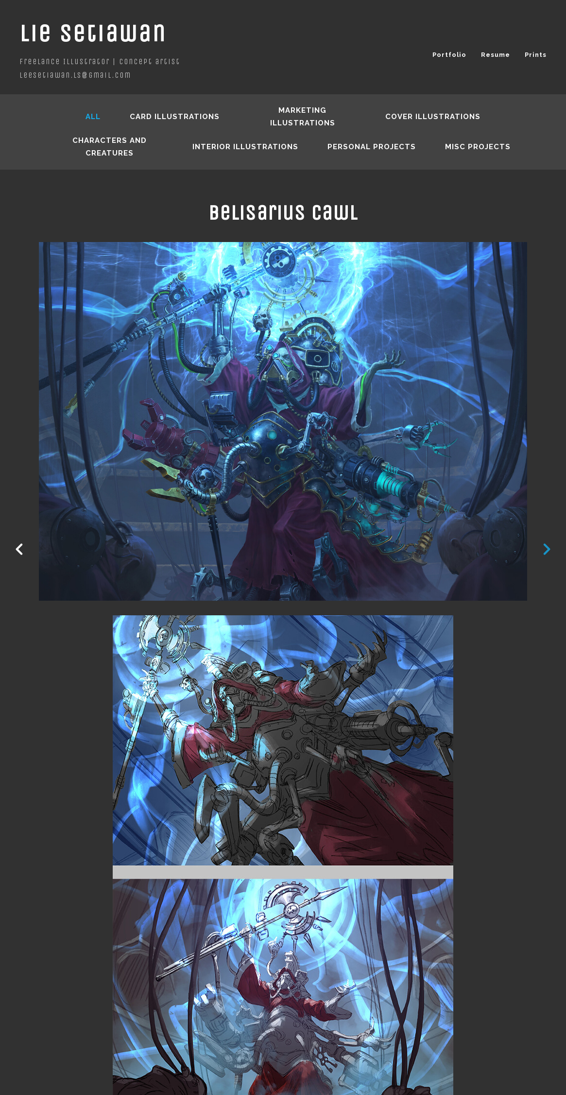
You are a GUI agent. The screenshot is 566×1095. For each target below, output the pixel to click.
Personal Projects (371, 146)
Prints (536, 54)
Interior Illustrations (245, 146)
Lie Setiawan (93, 33)
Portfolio (449, 54)
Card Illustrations (175, 116)
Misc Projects (478, 146)
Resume (495, 54)
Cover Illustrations (432, 116)
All (93, 116)
